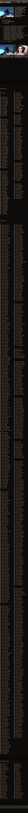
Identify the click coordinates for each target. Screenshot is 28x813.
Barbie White (5, 501)
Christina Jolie (5, 706)
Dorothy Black (19, 297)
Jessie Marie (19, 543)
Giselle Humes (19, 385)
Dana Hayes (19, 235)
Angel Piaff (5, 373)
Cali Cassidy (5, 607)
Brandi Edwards (5, 544)
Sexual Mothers (18, 766)
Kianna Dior (19, 681)
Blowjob (5, 150)
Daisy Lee (18, 226)
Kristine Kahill (19, 717)
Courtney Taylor (6, 747)
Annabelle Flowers (6, 413)
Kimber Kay (19, 696)
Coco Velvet (4, 739)
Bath (4, 123)
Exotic (18, 122)
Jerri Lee (18, 523)
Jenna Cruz (18, 506)
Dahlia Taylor (19, 225)
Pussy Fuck (19, 30)
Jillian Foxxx (19, 554)
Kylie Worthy (19, 734)
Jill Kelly (18, 553)
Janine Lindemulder (20, 481)
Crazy (4, 204)
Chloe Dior (4, 695)
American (5, 104)
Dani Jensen (19, 240)
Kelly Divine (19, 657)
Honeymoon (19, 192)
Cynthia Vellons (5, 751)
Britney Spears (5, 578)
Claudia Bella (5, 730)
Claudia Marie (5, 734)
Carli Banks (5, 628)
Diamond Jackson (20, 280)
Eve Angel (19, 340)
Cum (4, 208)
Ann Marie (4, 409)
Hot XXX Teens (18, 780)
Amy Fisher (5, 351)
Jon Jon (18, 566)
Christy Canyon (5, 712)
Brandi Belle (5, 542)
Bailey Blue (5, 491)
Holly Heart (19, 427)
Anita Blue (4, 400)
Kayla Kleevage (19, 646)
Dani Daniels (19, 239)
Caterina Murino (5, 662)
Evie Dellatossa (19, 345)
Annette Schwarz (6, 416)
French (19, 156)
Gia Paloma (19, 371)
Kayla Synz (19, 647)
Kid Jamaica (19, 686)
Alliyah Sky (5, 319)
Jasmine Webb (20, 488)
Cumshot (5, 209)
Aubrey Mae (4, 462)
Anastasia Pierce (6, 359)
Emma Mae (19, 321)
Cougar (5, 201)
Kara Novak (19, 598)
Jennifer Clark (19, 513)
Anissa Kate (5, 396)
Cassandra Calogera (7, 652)
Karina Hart (19, 605)
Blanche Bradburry (6, 531)
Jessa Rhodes (19, 526)
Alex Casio (4, 270)
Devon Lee (19, 274)
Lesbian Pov (13, 31)
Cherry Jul (5, 686)
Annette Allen (5, 414)
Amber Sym (5, 342)
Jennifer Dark (19, 515)
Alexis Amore (5, 283)
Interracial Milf (6, 28)
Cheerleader (5, 182)
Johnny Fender (19, 563)
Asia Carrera (5, 459)
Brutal (4, 163)
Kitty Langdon (19, 704)
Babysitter (5, 120)
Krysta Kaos (19, 718)
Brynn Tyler (5, 600)
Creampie (5, 205)
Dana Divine (19, 233)
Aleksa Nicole (5, 261)
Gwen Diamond (19, 394)
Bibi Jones (4, 525)
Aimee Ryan (5, 253)
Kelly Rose (18, 663)
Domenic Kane (19, 288)
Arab (4, 109)
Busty (4, 167)
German (19, 167)
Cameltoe (5, 171)
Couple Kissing (20, 32)
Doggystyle (20, 105)
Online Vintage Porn (5, 768)
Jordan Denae (19, 570)
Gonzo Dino (3, 792)
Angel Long (5, 372)
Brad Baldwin (5, 539)
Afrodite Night (5, 244)
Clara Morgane (5, 729)
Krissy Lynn (19, 711)
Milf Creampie (6, 30)
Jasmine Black (19, 484)
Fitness (18, 146)
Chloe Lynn (5, 699)
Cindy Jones (5, 722)
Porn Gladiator (4, 793)
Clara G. (4, 727)
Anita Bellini (5, 397)
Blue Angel (5, 535)
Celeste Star (5, 667)
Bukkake (5, 164)
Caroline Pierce (5, 644)
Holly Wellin (19, 430)
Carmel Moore (5, 633)
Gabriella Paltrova (20, 363)
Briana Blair (5, 559)
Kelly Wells (19, 666)
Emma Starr (19, 322)
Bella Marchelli (5, 507)
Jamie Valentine (19, 472)
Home (18, 2)
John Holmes (19, 557)
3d (3, 93)
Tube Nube (3, 779)
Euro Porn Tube (18, 786)
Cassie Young (5, 659)
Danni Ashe (19, 246)
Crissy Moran (5, 750)
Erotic (18, 118)
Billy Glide (4, 528)
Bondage (5, 153)
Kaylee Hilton (19, 652)
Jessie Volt (19, 546)
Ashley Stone (5, 451)
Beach (4, 129)
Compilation (5, 198)
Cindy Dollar (5, 719)
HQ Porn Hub (18, 782)
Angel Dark (5, 368)
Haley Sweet (19, 399)
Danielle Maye (19, 244)
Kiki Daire (18, 690)
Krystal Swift (19, 725)
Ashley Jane (5, 448)
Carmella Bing (5, 634)
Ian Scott (18, 441)
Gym (18, 180)
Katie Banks (19, 625)
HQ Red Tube (18, 783)
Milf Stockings (6, 34)
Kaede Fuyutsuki (20, 592)
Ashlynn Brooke (5, 456)
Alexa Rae (4, 278)
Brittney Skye (5, 589)
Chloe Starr (4, 702)
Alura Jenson (5, 325)
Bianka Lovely (5, 524)
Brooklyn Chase (6, 596)
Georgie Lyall (19, 368)
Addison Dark (5, 232)
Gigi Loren (18, 377)
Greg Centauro (19, 391)
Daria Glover (19, 252)
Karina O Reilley (20, 606)
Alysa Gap (4, 327)
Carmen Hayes (6, 637)
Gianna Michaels (20, 375)
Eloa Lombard (19, 312)
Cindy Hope (5, 720)
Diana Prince (19, 284)
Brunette (5, 161)
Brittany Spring (5, 586)
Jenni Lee (18, 512)
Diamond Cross (19, 277)
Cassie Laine (5, 658)
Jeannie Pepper (19, 502)
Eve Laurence (19, 342)
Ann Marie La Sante (6, 410)
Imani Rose (19, 443)
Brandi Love (5, 545)
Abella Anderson (6, 230)
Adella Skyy (4, 235)
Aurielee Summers (6, 468)
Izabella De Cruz (20, 456)
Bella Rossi (5, 510)
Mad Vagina (3, 795)
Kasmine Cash (19, 616)
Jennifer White (19, 518)
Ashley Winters (5, 452)
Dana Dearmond (20, 232)
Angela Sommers (6, 379)
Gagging (19, 163)
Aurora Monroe (5, 469)
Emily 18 (18, 314)
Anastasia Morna (6, 358)
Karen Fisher (19, 601)
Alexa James (5, 274)
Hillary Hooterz (19, 422)
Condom (5, 199)
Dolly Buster (19, 287)
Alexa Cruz (5, 273)
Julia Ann (18, 576)
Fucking (19, 157)
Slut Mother (12, 34)
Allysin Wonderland (6, 324)
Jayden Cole (19, 492)
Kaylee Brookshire (20, 650)
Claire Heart (5, 726)
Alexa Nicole (5, 277)
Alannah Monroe (5, 260)
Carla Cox (5, 627)
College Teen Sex (4, 769)
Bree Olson (5, 554)
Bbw (4, 126)
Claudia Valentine (6, 737)
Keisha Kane (19, 655)
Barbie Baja (4, 498)
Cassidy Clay (5, 657)
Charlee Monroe (5, 674)
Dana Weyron (19, 236)
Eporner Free (18, 785)
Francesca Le (19, 354)
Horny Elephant (4, 790)
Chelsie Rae (5, 685)
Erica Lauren (19, 329)
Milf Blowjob (6, 27)
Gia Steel (18, 373)
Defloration (19, 98)
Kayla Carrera (19, 645)
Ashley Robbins (5, 449)
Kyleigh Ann (19, 730)
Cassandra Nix (5, 655)
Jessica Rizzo (19, 542)
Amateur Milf (14, 32)
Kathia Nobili (19, 621)
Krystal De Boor (19, 721)
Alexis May (4, 291)
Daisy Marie (19, 229)
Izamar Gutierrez (20, 457)
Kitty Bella (18, 701)
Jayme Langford (20, 498)
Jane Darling (19, 477)
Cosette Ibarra (5, 743)
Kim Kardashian (19, 694)
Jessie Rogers (19, 544)
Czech (4, 214)
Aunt (4, 115)
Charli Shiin (5, 678)
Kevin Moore (19, 679)
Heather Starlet (19, 413)
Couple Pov (14, 38)
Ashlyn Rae (5, 455)
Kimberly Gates (19, 697)
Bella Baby (4, 504)
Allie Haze (5, 311)
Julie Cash (18, 581)
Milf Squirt (19, 31)
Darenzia (18, 250)
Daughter (19, 95)
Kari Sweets (19, 604)
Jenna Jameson (19, 509)
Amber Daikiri (5, 336)
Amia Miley (5, 345)
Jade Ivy (18, 467)
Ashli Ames (5, 453)
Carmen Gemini (5, 635)
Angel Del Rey (5, 369)
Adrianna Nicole (6, 243)
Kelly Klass (19, 659)
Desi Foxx (18, 270)
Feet (18, 135)
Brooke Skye (5, 595)
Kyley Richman (19, 731)
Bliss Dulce (5, 532)
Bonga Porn (18, 768)
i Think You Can (18, 795)
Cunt (4, 211)
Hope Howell (19, 437)
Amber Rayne (5, 341)
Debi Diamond (19, 260)
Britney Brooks (5, 576)
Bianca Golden (5, 521)
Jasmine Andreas (20, 482)
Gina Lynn (18, 378)
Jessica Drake (19, 535)
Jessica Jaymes (20, 536)
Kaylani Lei (19, 649)
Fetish (18, 137)
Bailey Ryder (5, 497)
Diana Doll (18, 283)
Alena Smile (4, 266)
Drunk (18, 111)
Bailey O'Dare (5, 496)
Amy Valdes (4, 353)
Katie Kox (19, 628)
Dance (18, 94)
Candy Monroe (5, 620)
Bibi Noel (4, 527)
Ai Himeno (4, 246)
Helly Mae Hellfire (20, 420)
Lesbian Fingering (13, 37)
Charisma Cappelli (6, 671)
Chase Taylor (5, 682)
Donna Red (19, 294)
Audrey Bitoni (5, 463)
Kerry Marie (18, 677)
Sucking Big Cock (7, 38)
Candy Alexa (5, 616)
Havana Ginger (20, 409)
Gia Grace (18, 370)
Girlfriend (19, 170)
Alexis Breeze (5, 284)
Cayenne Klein (5, 665)
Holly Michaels (19, 429)
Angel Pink (4, 375)
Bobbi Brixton (5, 537)
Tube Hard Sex (18, 776)
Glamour (19, 171)
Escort (18, 119)
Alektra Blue (5, 263)
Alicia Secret (5, 304)
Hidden (19, 189)
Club (4, 191)
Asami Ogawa (5, 435)
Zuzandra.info (4, 782)
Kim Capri (18, 693)
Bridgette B (5, 566)
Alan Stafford (5, 256)
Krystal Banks (19, 720)
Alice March (5, 300)
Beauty (4, 130)
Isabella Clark (19, 446)
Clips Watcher (4, 789)
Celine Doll (4, 668)
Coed (4, 194)
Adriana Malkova (5, 239)
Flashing (19, 147)
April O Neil (5, 420)
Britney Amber (5, 575)
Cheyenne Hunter (6, 689)
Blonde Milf (12, 35)
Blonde (5, 149)
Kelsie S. (18, 667)
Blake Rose (5, 530)
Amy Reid (4, 352)
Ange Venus (5, 366)
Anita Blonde (5, 399)
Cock (4, 192)
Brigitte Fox (4, 571)
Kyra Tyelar (19, 737)
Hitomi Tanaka (19, 425)
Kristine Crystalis (20, 715)
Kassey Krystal (19, 618)
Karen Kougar (19, 602)
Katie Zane (18, 633)
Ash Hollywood (5, 436)
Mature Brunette (6, 31)
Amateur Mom (6, 35)
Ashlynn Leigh (5, 458)
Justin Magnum (19, 583)
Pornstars (24, 2)
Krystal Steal (19, 724)
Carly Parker (5, 631)
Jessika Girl (18, 547)
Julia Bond (18, 577)
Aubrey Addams (5, 460)
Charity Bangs (5, 672)
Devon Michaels (20, 276)
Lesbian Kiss (6, 29)
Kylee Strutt (18, 728)
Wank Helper (18, 763)
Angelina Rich (5, 389)
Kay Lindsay (19, 639)
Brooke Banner (5, 592)
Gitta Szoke (18, 387)
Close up (5, 188)
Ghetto (18, 168)
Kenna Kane (19, 673)
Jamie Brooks (19, 469)
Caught (4, 177)
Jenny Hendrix (19, 519)
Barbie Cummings (6, 500)
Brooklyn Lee (5, 597)
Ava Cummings (5, 479)
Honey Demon (19, 433)
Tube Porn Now (18, 797)
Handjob (19, 185)
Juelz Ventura (19, 574)
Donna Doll (19, 293)
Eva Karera (19, 339)
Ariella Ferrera (5, 427)
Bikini (4, 140)
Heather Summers (20, 415)
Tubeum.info (3, 780)
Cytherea (4, 753)
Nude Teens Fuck (19, 796)
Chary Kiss (4, 681)
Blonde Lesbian (20, 27)
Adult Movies (18, 790)
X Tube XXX (3, 772)
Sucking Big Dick (7, 32)
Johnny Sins (19, 564)
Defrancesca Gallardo (21, 261)
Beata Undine (5, 503)
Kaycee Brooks (19, 642)
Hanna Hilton (19, 403)
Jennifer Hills (19, 516)
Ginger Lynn (19, 384)
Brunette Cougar (13, 29)
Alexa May (4, 276)
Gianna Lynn (19, 374)
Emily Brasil (18, 316)
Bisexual (5, 142)
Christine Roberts (6, 710)
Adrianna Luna (5, 242)
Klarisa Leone (19, 705)
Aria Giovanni (5, 421)
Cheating (5, 181)
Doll (18, 107)
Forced (18, 153)
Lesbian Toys (6, 37)
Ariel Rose (4, 426)
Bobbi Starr (5, 538)
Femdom (19, 136)
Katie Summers (19, 632)
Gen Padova (19, 367)
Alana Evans (5, 257)
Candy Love (5, 617)
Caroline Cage (5, 641)
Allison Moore (5, 317)
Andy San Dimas (6, 363)
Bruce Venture (5, 599)
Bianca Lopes (5, 522)
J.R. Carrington (19, 461)
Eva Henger (18, 338)
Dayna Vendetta (20, 257)
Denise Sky (19, 267)
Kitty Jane (19, 703)
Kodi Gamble (19, 708)
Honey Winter (19, 436)
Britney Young (5, 580)
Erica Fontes (19, 328)
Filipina (18, 139)
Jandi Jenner (19, 475)
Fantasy (18, 132)
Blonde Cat (4, 534)
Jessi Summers (19, 530)
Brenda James (5, 555)
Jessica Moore (19, 540)
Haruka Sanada (19, 408)
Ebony (18, 115)
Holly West (18, 432)
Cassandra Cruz (6, 654)
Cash (4, 174)
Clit (4, 187)
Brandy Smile (5, 548)
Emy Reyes (19, 325)
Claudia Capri (5, 732)
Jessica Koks (19, 537)
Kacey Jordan (19, 588)
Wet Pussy (18, 26)
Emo (18, 116)
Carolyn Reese (5, 645)
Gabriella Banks (20, 361)
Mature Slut (19, 28)
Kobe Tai (18, 707)
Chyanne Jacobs (6, 715)
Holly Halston (19, 426)
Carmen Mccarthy (6, 640)
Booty (4, 156)
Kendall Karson (20, 669)
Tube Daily (18, 771)
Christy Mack (5, 713)
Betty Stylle (5, 517)
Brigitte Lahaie (5, 573)
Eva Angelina (19, 336)
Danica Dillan (19, 242)
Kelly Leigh (9, 41)
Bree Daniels (5, 552)
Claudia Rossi (5, 736)
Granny (19, 177)
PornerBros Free (19, 773)
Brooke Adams (5, 590)
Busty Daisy (4, 602)
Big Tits (5, 139)
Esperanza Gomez (20, 335)
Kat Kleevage (19, 619)
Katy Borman (19, 638)
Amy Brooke (5, 349)
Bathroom (5, 125)
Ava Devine (5, 482)
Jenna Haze (19, 508)
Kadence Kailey (19, 591)
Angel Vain (4, 377)
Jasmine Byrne (19, 485)
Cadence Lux (5, 606)
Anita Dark (4, 403)
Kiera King (18, 687)
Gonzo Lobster (4, 786)
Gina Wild (18, 381)
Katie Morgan (19, 629)
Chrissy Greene (5, 703)
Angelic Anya (5, 380)
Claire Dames (5, 725)
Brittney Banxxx (5, 588)
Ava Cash (4, 477)
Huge (18, 195)
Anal (4, 105)
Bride (4, 159)
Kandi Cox (18, 597)
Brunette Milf (13, 26)
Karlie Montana (20, 611)
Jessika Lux (19, 549)
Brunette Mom (13, 28)
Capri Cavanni (5, 624)
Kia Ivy (18, 680)
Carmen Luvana (5, 638)
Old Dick (25, 35)
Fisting (18, 144)
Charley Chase (5, 676)
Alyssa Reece (5, 329)
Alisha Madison (5, 307)
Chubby (5, 184)
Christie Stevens (6, 705)
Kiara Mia (19, 684)
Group (18, 178)
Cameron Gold (5, 611)
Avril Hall (4, 486)
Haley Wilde (19, 401)
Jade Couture (19, 465)
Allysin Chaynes (5, 322)
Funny (18, 159)
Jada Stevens (19, 464)
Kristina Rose (19, 714)
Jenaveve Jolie (20, 505)
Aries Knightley (5, 428)
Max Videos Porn (4, 797)
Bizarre (4, 143)
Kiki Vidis (18, 691)
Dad (18, 93)
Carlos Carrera (5, 630)
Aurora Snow (5, 470)
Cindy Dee (4, 717)
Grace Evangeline (20, 388)
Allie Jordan (5, 314)
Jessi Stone (18, 529)
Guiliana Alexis (19, 392)
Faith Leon (18, 349)
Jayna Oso (19, 499)
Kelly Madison (19, 662)
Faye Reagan (19, 350)
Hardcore (19, 186)
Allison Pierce (5, 318)
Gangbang (19, 164)
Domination (19, 108)
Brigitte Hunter (5, 572)
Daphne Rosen (19, 249)
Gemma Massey (20, 365)
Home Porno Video (5, 776)
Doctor (18, 104)
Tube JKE (3, 765)
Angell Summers (6, 393)
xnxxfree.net (18, 775)
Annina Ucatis (5, 418)
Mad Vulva (18, 769)
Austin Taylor (5, 475)
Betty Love (4, 515)
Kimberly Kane (19, 698)
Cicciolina (4, 716)
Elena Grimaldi (19, 304)
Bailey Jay (5, 494)
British (4, 160)
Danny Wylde (19, 247)
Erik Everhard (19, 331)
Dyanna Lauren (19, 298)
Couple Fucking (6, 39)
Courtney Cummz (6, 744)
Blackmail (4, 146)
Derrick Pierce (19, 269)
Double (19, 110)
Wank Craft (3, 796)
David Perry (19, 256)
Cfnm (4, 180)
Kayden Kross (19, 643)
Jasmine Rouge (19, 486)
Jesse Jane (19, 527)
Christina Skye (5, 708)
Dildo (18, 101)
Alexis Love (5, 290)
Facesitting (19, 127)
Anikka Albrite (5, 394)
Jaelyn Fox (19, 468)
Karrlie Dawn (19, 614)
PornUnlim (18, 772)
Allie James (5, 312)
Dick (18, 100)
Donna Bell (19, 291)
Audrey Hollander (6, 465)
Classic (4, 185)
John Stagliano (19, 559)
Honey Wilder (19, 435)
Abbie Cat (4, 229)
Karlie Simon (19, 612)
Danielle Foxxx (19, 243)
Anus (4, 108)
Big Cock (5, 136)
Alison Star (4, 310)
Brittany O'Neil (5, 585)
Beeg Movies (3, 775)
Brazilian (5, 157)
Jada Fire (18, 462)
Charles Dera (5, 675)
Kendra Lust (19, 670)
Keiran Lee (19, 653)
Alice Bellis (4, 298)
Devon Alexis (19, 273)
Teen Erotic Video (19, 789)
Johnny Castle (19, 561)
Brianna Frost (5, 562)
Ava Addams (5, 476)
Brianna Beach (5, 561)
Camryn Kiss (5, 614)
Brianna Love (5, 565)
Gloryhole (19, 174)
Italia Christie (19, 451)
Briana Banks (5, 558)
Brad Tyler (4, 541)
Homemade (20, 191)
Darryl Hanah (19, 254)
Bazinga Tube (18, 765)
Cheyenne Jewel (6, 691)
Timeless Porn (4, 783)
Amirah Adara (5, 348)
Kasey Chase (19, 615)
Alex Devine (5, 271)
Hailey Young (19, 398)
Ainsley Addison (5, 254)
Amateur (5, 101)
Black (4, 144)
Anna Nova (5, 411)
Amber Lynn (5, 339)
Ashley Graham (5, 446)
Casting (5, 175)
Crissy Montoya (5, 749)
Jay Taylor (19, 491)
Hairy (18, 184)
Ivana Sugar (19, 454)
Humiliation (19, 196)
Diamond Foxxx (20, 278)
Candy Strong (5, 621)
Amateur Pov (13, 36)
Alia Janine (5, 295)
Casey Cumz (5, 650)
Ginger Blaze (19, 382)
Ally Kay (4, 321)
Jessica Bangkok (20, 532)
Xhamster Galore (4, 785)
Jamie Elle (18, 471)
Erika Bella (19, 332)
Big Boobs (5, 133)
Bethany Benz (5, 513)
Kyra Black (19, 735)
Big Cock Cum (13, 30)
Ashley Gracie (5, 445)
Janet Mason (19, 479)
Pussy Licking (6, 36)
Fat (18, 133)
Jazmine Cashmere (20, 501)
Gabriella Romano (20, 364)
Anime (4, 106)
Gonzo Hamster (4, 778)
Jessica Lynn (19, 539)
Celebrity (5, 178)
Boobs (4, 154)
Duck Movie (3, 771)
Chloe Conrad (5, 692)
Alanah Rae (5, 259)
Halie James (19, 402)
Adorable (5, 98)
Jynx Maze (19, 584)
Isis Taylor (18, 450)
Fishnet (18, 143)
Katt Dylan (18, 636)
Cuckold (5, 206)
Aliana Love (5, 297)
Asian (4, 111)
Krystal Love (19, 722)
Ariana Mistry (5, 423)
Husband (19, 198)
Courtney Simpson (6, 746)
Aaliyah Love (5, 225)
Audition (4, 114)
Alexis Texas (5, 294)
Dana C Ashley (19, 230)
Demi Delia (19, 266)
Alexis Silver (5, 293)
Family (18, 130)
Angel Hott (4, 370)
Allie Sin (4, 315)
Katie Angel (19, 623)
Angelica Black (5, 385)
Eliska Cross (19, 305)
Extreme (19, 123)
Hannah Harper (19, 405)
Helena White (19, 419)
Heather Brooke (19, 412)
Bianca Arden (5, 520)
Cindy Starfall (5, 723)
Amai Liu (4, 331)
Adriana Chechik (6, 237)
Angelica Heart (5, 386)
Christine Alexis (5, 709)
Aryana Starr (5, 432)
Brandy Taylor (5, 549)
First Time (19, 142)
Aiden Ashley (5, 247)
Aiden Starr (5, 250)
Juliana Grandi (19, 580)
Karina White (19, 609)
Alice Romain (5, 301)
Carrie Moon (5, 648)
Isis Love (18, 448)
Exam (18, 121)
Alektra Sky (4, 264)
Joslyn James (19, 571)
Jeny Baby (18, 522)
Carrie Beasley (5, 647)
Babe (4, 119)
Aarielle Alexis (5, 226)
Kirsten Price (19, 700)
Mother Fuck (13, 39)
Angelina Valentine (6, 390)
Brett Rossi (5, 556)
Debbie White (19, 259)
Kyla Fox (18, 727)
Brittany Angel (5, 582)
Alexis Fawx (5, 287)
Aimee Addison (5, 252)
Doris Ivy (18, 295)
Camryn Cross (5, 613)
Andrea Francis (5, 362)
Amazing (5, 102)
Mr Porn (2, 773)
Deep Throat (20, 97)
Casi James (5, 651)
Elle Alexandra (19, 311)
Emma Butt (19, 319)
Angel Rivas (5, 376)
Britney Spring (5, 579)
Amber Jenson (5, 338)
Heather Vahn (19, 416)
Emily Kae (18, 318)
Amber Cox (5, 335)
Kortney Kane (19, 710)
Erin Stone (18, 333)
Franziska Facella (20, 357)
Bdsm (4, 127)
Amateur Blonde (12, 27)
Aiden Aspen (5, 249)
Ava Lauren (5, 483)
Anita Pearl (5, 406)
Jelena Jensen (19, 503)
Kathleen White (19, 622)
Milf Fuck (24, 26)
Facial (19, 129)
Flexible (18, 149)
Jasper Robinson (20, 489)
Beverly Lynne (5, 518)
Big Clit (4, 135)
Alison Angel (5, 308)
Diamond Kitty (19, 281)
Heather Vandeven (20, 418)
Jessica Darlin (19, 533)
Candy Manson (5, 618)
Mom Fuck (19, 38)
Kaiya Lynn (19, 595)
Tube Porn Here (4, 763)
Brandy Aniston (6, 547)
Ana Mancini (5, 355)
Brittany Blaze (5, 583)
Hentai (18, 188)
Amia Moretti (5, 346)
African (4, 99)
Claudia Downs (5, 733)
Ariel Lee (4, 424)
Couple (4, 202)
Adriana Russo (5, 240)
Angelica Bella (5, 383)
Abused (4, 97)
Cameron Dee (5, 610)
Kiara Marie (19, 683)
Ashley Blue (5, 439)
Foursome (19, 154)
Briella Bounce (5, 568)
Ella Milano (19, 309)
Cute (4, 212)
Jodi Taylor (19, 556)
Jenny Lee (18, 520)
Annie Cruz (5, 417)
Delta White (19, 264)
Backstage (5, 122)
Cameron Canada (6, 609)
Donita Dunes (19, 290)
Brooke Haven (5, 593)
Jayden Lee (19, 495)
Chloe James (5, 698)
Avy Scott (4, 487)
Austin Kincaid (5, 472)
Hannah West (19, 406)
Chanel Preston (6, 669)
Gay (18, 165)
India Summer (19, 444)
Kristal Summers (20, 713)
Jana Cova (19, 474)
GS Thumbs (18, 779)
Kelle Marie (18, 656)
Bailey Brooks (5, 493)
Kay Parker (19, 640)
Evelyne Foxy (19, 343)
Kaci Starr (18, 589)
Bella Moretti (5, 508)
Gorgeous (19, 175)
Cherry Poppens (6, 688)
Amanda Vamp (5, 334)
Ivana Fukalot (19, 453)
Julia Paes (18, 578)
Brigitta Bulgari (5, 569)
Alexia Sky (4, 281)
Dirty (18, 102)
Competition (5, 197)
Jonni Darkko (19, 567)
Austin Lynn (5, 473)
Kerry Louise (19, 676)
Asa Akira (4, 434)
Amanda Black (5, 332)
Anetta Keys (5, 365)
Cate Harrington (5, 661)
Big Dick (5, 137)
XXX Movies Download (20, 793)
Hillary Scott (19, 423)
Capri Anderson (5, 623)
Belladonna (5, 511)
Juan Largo (19, 573)
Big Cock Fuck (19, 34)
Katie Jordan (19, 626)
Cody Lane (4, 740)
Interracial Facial (19, 36)
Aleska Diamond (6, 267)
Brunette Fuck (6, 26)
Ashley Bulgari (5, 442)
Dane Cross (19, 237)
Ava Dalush (5, 480)
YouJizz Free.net (4, 766)
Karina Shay (19, 608)
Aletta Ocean (5, 269)
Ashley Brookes (5, 441)
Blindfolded (5, 147)
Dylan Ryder (19, 300)
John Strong (19, 560)
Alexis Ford (5, 288)
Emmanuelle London (20, 323)
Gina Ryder (19, 380)
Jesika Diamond (19, 525)
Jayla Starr (19, 496)
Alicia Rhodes (5, 302)
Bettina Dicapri (5, 514)
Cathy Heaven (5, 664)
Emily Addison (19, 315)
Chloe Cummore (5, 693)
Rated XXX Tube (19, 792)
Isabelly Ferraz (19, 447)
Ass (4, 112)
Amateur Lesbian (19, 35)
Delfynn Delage (19, 263)
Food (18, 150)
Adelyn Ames (5, 236)
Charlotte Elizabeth (6, 679)
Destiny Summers (20, 271)
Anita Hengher (5, 404)
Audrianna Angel (6, 466)
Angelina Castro (6, 387)
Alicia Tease (5, 305)
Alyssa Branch (5, 328)
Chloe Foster (5, 696)
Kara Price (18, 599)
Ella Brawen (19, 308)
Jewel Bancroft (19, 550)
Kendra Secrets (19, 672)
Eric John (18, 326)
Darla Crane (19, 253)
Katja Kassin (19, 635)
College (5, 195)
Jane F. (18, 478)
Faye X (18, 352)
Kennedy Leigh (20, 674)
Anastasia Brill (5, 356)
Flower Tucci (19, 353)
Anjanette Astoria (6, 407)
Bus (4, 166)
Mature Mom (20, 37)
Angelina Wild (5, 392)
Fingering (19, 140)
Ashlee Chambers (6, 438)
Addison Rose (5, 233)
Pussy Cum (19, 29)
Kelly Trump (19, 664)
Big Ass (5, 132)
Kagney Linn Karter (20, 594)
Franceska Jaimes (20, 356)
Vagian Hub (18, 778)
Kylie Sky (18, 732)
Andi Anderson (5, 360)
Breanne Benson (6, 551)
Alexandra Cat (5, 280)
